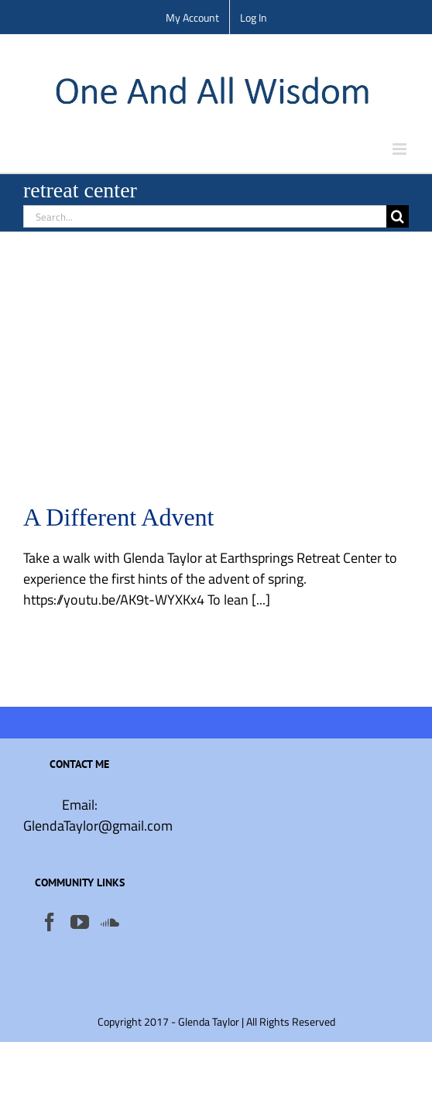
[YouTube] (79, 922)
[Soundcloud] (110, 922)
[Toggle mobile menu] (401, 149)
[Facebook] (49, 922)
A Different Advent (118, 517)
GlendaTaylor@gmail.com (98, 825)
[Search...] (204, 216)
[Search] (397, 216)
